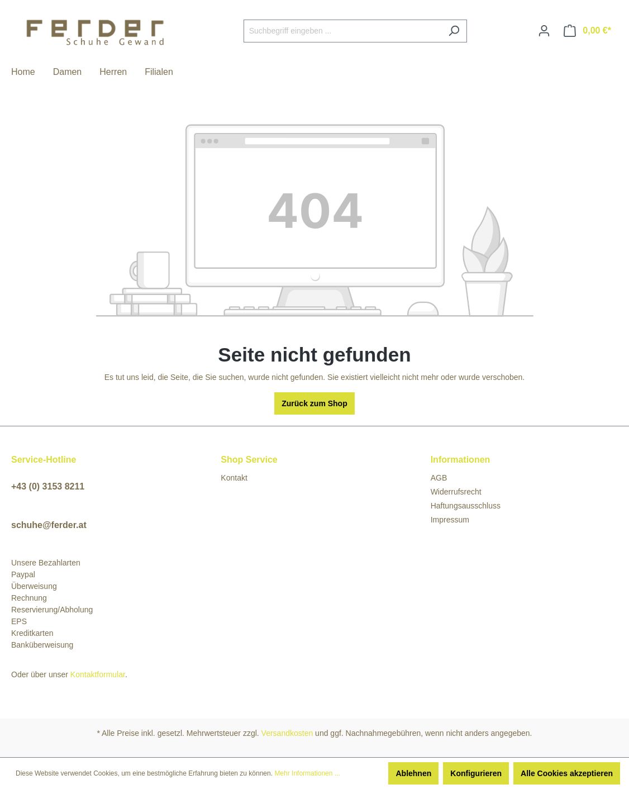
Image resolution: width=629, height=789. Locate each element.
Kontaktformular (97, 674)
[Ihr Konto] (544, 30)
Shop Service (249, 459)
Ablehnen (413, 773)
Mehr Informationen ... (307, 773)
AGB (439, 477)
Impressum (450, 519)
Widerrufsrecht (456, 491)
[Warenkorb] (587, 30)
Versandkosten (287, 733)
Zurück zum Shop (314, 403)
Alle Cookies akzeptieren (567, 773)
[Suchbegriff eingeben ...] (342, 31)
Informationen (460, 459)
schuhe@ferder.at (49, 525)
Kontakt (234, 477)
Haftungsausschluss (466, 505)
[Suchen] (454, 31)
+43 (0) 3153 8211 (47, 486)
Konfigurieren (476, 773)
